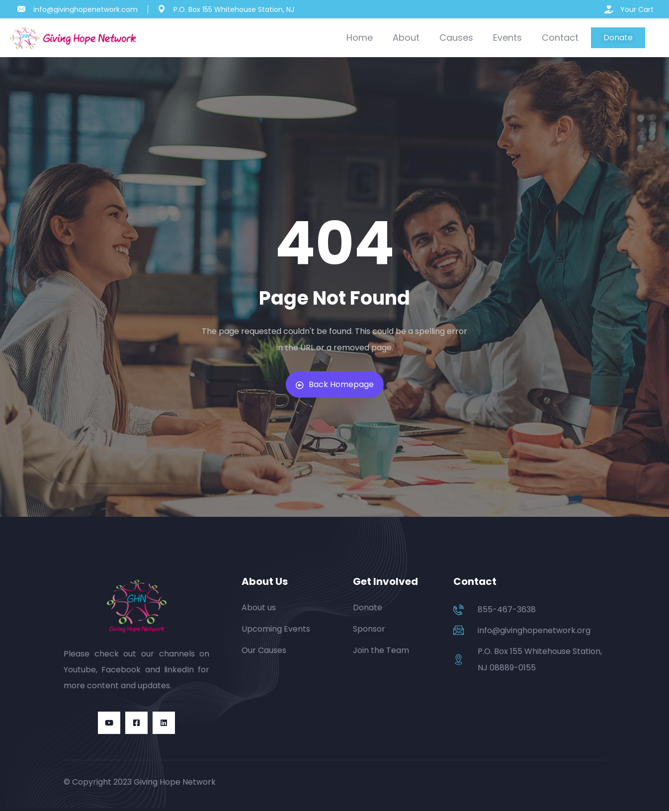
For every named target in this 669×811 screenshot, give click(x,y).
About (406, 37)
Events (507, 37)
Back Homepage (335, 384)
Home (359, 37)
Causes (456, 37)
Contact (560, 37)
